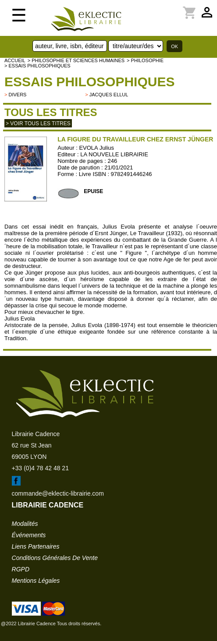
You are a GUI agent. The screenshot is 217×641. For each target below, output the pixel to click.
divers (17, 94)
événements (29, 535)
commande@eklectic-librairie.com (58, 493)
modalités (25, 523)
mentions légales (36, 580)
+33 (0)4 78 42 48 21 (40, 468)
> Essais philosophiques (37, 65)
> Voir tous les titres (38, 123)
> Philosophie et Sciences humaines (76, 60)
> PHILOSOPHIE (145, 60)
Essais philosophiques (89, 81)
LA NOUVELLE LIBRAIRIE (114, 154)
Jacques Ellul (108, 94)
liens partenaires (36, 546)
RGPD (20, 569)
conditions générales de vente (55, 557)
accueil (14, 60)
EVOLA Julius (96, 147)
